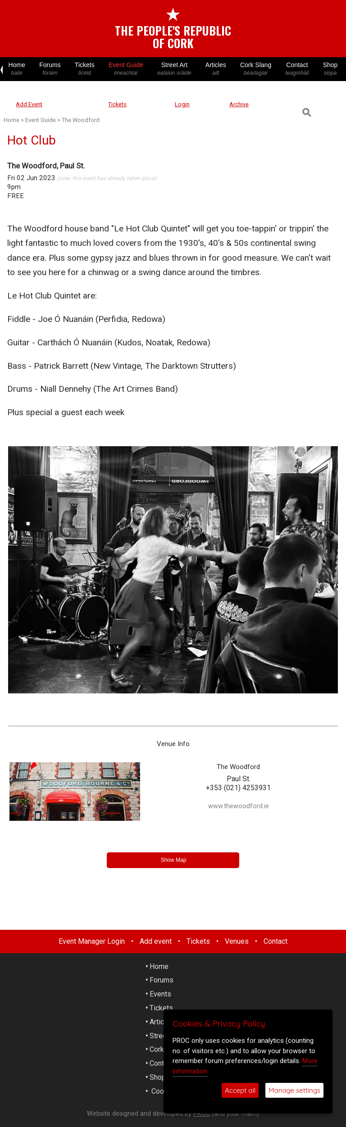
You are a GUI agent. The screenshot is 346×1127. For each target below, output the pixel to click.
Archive (239, 104)
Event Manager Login (92, 941)
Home (17, 69)
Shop (330, 69)
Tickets (84, 69)
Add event (156, 941)
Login (182, 104)
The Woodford (81, 120)
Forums (50, 69)
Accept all (240, 1090)
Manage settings (294, 1090)
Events (160, 994)
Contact (297, 69)
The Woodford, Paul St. (46, 165)
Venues (237, 941)
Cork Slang (255, 69)
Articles (215, 69)
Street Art (174, 69)
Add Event (29, 104)
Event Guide (126, 69)
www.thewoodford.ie (238, 806)
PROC (201, 1114)
